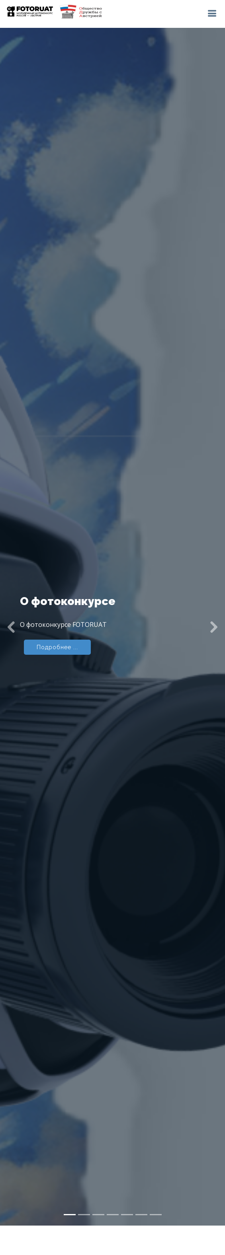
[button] (11, 601)
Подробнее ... (57, 621)
